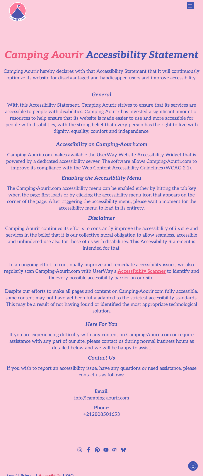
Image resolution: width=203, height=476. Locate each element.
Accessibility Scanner (142, 271)
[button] (190, 5)
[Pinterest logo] (97, 449)
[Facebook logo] (88, 449)
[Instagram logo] (79, 449)
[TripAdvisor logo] (114, 449)
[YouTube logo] (106, 449)
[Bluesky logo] (123, 449)
